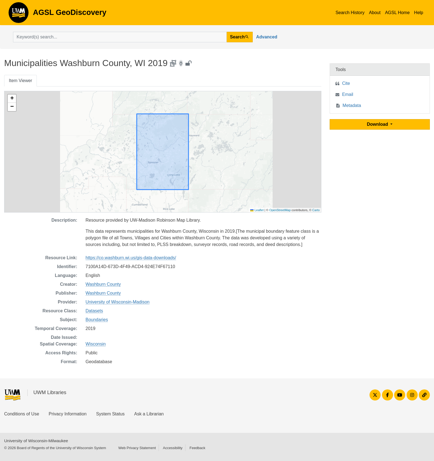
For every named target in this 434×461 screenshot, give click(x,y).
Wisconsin (96, 344)
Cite (346, 83)
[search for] (120, 37)
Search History (350, 12)
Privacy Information (68, 414)
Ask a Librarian (149, 414)
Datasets (94, 310)
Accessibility (172, 448)
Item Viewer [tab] (20, 80)
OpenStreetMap (280, 210)
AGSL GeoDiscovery (18, 14)
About (375, 12)
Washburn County (103, 284)
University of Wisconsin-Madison (117, 302)
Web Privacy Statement (137, 448)
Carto (316, 210)
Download (378, 124)
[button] (12, 99)
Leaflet (257, 210)
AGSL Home (397, 12)
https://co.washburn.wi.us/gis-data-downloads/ (131, 257)
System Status (110, 414)
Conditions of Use (21, 414)
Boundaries (97, 319)
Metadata (352, 105)
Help (418, 12)
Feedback (197, 448)
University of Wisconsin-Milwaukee (36, 440)
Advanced (266, 37)
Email (347, 94)
